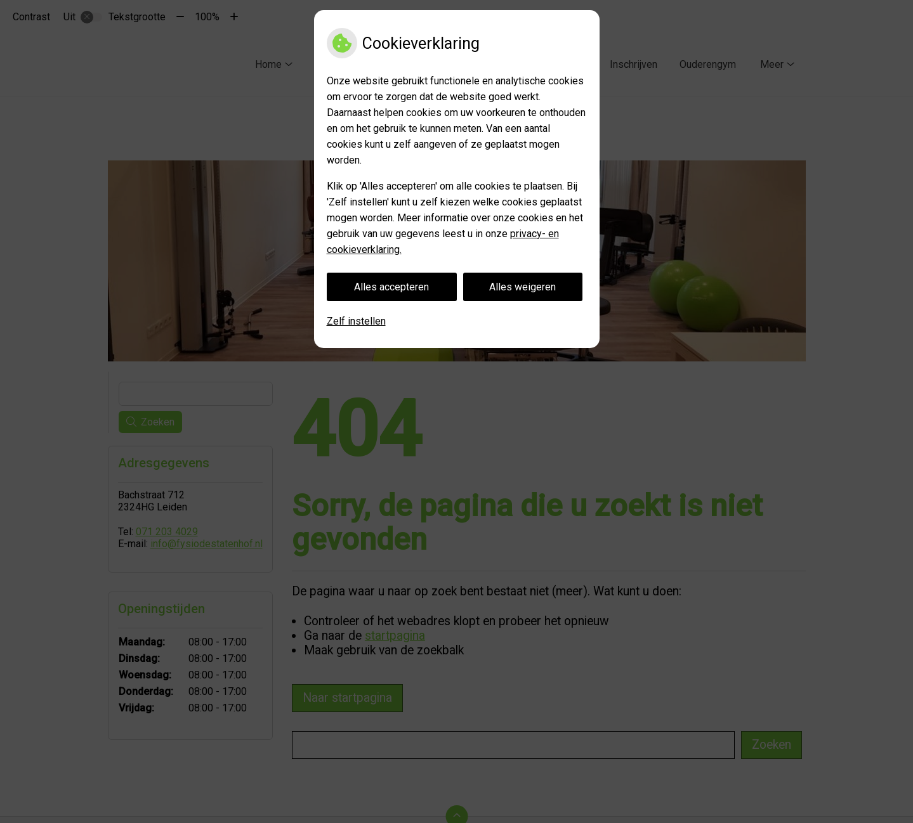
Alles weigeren (522, 287)
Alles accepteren (391, 287)
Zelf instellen (356, 321)
